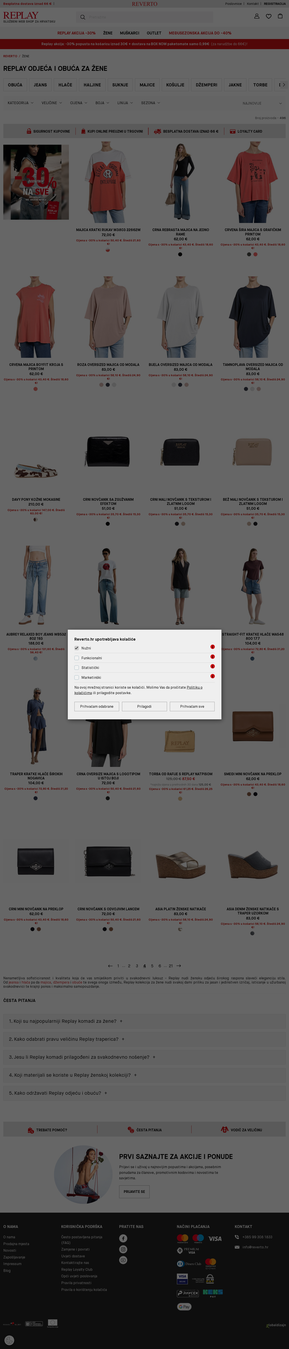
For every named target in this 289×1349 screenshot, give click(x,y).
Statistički (90, 668)
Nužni (86, 648)
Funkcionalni (91, 658)
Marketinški (91, 677)
